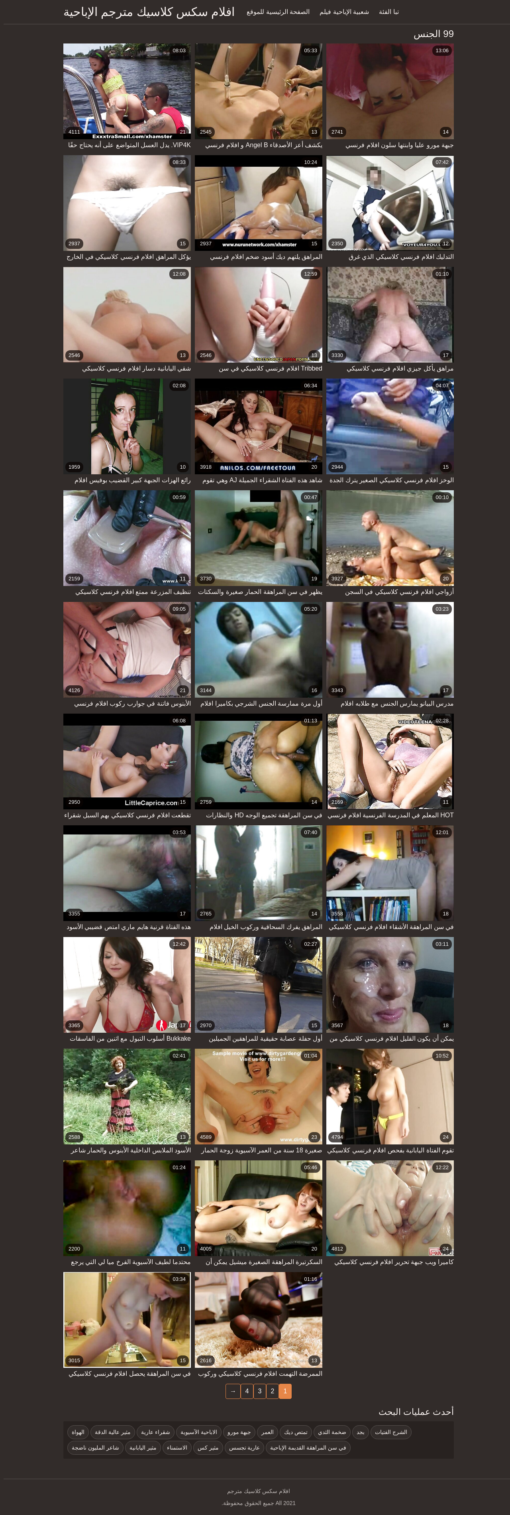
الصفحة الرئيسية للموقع (274, 11)
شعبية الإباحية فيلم (340, 11)
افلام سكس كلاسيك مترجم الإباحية (145, 11)
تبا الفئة (385, 11)
